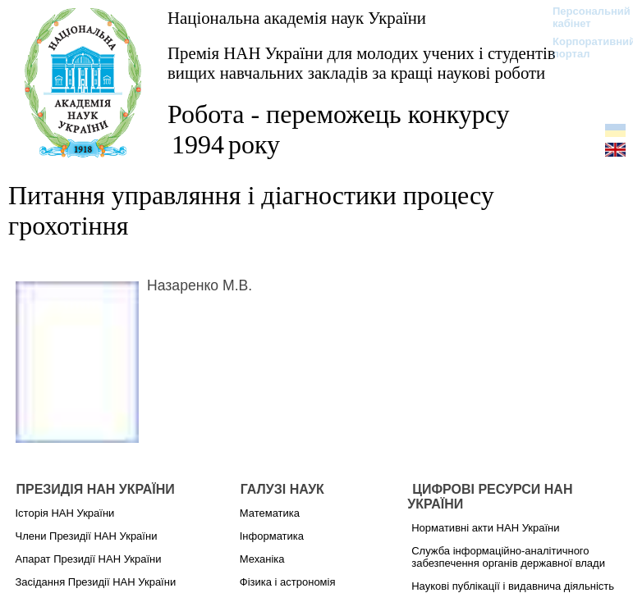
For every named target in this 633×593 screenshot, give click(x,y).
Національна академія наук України (296, 17)
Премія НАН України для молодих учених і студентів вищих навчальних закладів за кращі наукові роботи (361, 62)
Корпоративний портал (583, 47)
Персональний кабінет (583, 17)
